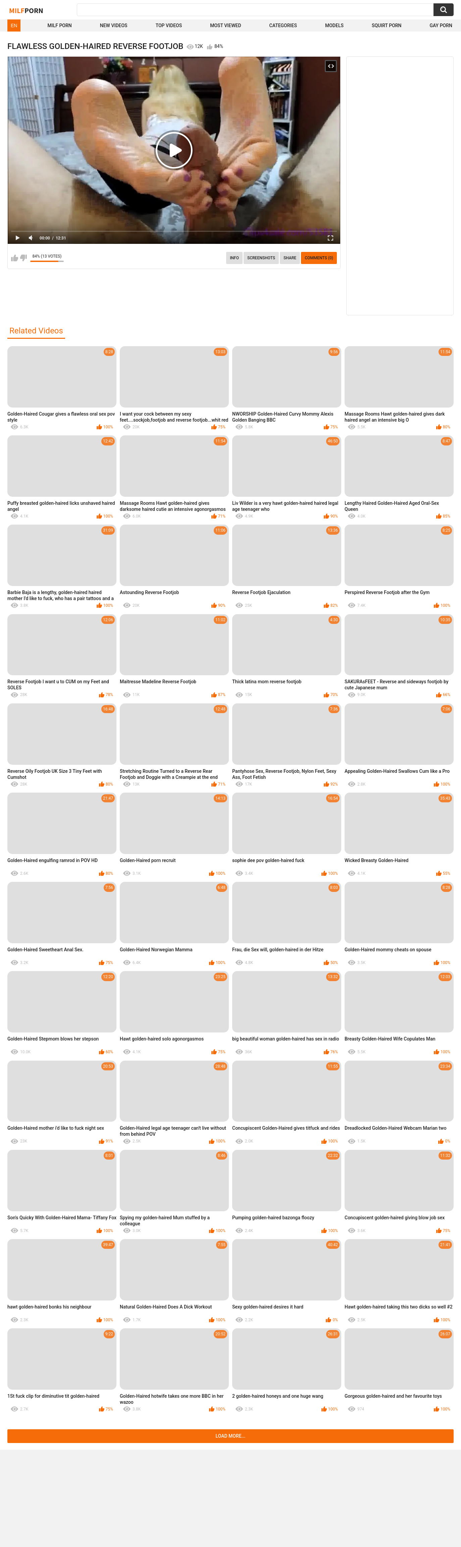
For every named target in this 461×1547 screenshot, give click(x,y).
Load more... (231, 1436)
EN (14, 25)
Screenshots (261, 258)
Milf (26, 10)
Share (290, 258)
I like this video (14, 258)
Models (334, 25)
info (234, 258)
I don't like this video (23, 258)
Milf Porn (59, 25)
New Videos (113, 25)
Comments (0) (319, 258)
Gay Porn (441, 25)
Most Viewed (225, 25)
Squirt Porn (387, 25)
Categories (283, 25)
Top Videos (169, 25)
